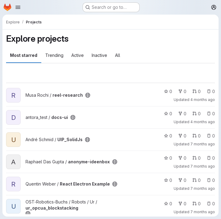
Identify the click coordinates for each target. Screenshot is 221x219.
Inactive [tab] (99, 55)
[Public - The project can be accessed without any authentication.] (87, 95)
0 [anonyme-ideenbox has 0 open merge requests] (196, 158)
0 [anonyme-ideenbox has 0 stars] (168, 158)
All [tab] (117, 55)
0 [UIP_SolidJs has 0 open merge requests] (196, 135)
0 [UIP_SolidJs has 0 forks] (182, 135)
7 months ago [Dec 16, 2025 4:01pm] (202, 144)
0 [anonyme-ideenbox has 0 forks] (182, 158)
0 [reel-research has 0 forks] (182, 91)
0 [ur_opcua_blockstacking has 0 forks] (182, 203)
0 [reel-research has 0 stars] (168, 91)
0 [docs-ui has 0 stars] (168, 113)
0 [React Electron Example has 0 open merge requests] (196, 180)
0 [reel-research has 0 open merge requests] (196, 91)
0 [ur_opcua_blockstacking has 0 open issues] (211, 203)
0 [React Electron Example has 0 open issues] (211, 180)
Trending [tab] (54, 55)
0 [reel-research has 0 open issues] (211, 91)
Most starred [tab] (23, 55)
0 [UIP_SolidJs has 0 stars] (168, 135)
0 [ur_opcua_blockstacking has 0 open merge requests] (196, 203)
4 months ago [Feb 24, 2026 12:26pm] (202, 122)
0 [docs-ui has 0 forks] (182, 113)
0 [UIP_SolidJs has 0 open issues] (211, 135)
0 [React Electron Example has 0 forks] (182, 180)
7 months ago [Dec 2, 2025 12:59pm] (202, 212)
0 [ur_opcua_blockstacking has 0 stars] (168, 203)
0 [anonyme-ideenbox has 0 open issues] (211, 158)
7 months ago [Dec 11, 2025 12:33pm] (202, 188)
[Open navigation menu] (18, 7)
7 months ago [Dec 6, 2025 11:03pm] (202, 166)
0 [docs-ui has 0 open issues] (211, 113)
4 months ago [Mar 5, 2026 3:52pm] (202, 99)
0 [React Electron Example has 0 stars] (168, 180)
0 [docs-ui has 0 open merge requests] (196, 113)
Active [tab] (77, 55)
